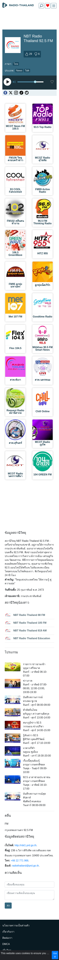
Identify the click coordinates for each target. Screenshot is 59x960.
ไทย (16, 64)
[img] (53, 6)
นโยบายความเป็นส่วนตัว (15, 925)
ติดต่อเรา (7, 938)
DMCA (6, 944)
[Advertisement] (29, 18)
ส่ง (8, 905)
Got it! (55, 955)
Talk (27, 70)
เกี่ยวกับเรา (8, 931)
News (19, 70)
